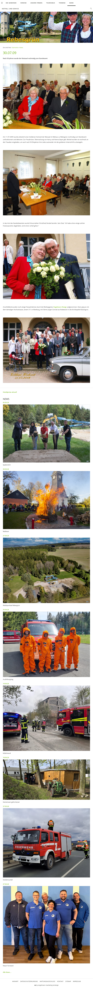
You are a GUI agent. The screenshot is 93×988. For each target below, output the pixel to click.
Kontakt (60, 981)
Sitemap (68, 981)
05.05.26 (6, 402)
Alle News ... (7, 972)
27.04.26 (6, 536)
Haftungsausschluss (47, 981)
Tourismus (50, 3)
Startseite (15, 47)
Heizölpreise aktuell (10, 392)
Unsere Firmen (36, 3)
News (71, 3)
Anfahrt (15, 981)
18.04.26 (6, 757)
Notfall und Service (10, 9)
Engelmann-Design (60, 307)
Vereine (23, 3)
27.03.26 (6, 806)
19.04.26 (6, 684)
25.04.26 (6, 610)
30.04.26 (6, 469)
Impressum (77, 981)
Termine (62, 3)
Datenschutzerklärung (29, 981)
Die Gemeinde (11, 3)
